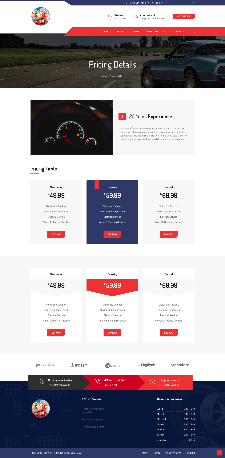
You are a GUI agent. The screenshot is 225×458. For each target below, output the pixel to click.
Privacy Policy (173, 452)
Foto (166, 31)
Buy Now (56, 234)
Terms (157, 452)
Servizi (135, 31)
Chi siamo (120, 31)
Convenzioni (151, 31)
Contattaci (183, 16)
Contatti (180, 31)
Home (107, 31)
